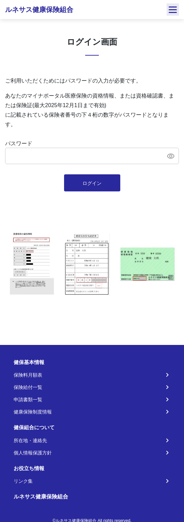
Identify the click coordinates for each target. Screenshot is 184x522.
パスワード (18, 143)
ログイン (92, 183)
